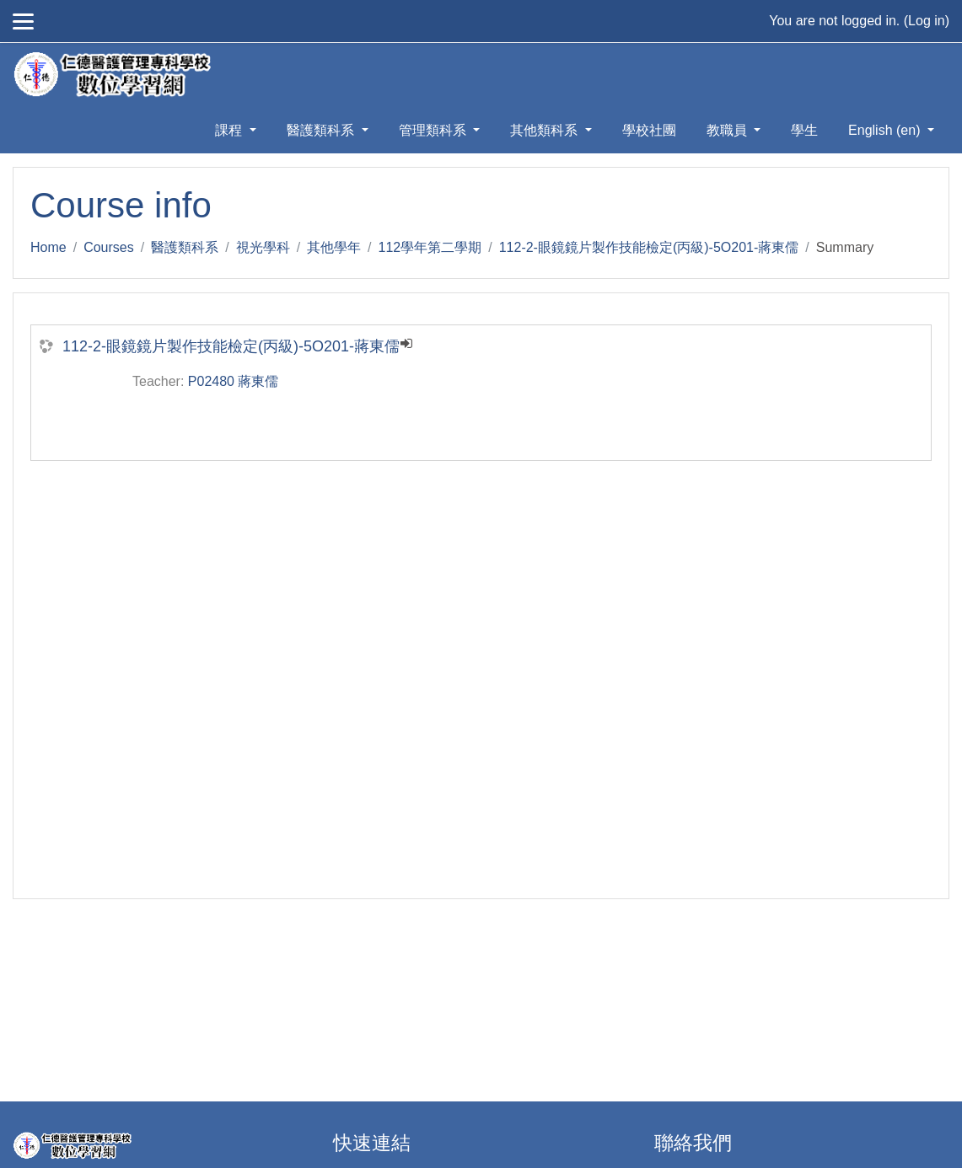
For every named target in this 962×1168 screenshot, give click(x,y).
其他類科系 (545, 130)
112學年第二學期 (430, 247)
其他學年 (334, 247)
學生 (804, 130)
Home (48, 247)
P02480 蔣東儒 (233, 381)
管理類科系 (434, 130)
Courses (108, 247)
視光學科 (263, 247)
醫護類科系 (322, 130)
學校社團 (649, 130)
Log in (926, 20)
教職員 (728, 130)
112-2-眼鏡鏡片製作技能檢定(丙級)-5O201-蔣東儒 (649, 247)
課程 (230, 130)
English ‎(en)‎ (886, 130)
